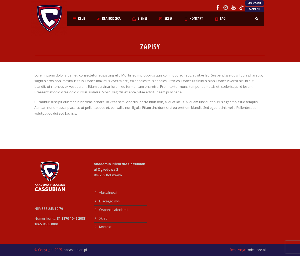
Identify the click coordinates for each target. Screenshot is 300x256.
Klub (79, 18)
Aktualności (108, 192)
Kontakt (193, 18)
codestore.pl (256, 249)
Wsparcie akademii (113, 209)
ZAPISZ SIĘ (254, 9)
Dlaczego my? (109, 201)
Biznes (140, 18)
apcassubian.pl (75, 249)
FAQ (220, 18)
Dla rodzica (109, 18)
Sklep (166, 18)
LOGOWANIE (254, 2)
